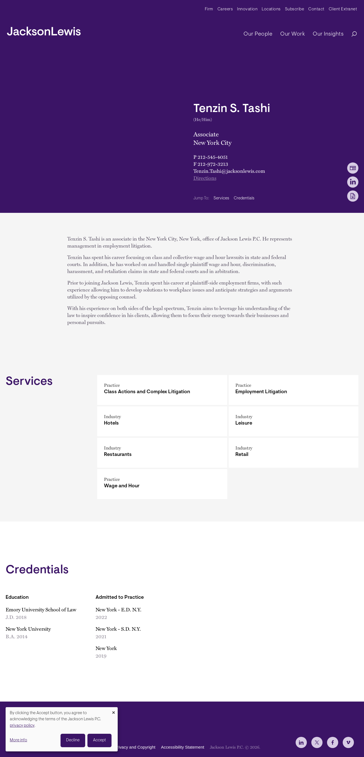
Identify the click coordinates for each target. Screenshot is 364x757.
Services (221, 198)
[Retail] (293, 453)
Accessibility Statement (182, 747)
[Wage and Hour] (162, 484)
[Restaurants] (162, 453)
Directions (204, 177)
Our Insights (328, 34)
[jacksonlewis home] (44, 30)
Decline (73, 740)
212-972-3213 (213, 163)
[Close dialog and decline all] (113, 710)
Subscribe (294, 9)
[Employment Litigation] (293, 390)
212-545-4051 (213, 156)
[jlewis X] (317, 742)
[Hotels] (162, 421)
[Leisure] (293, 421)
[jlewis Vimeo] (348, 742)
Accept (99, 740)
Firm (209, 9)
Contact (316, 9)
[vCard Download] (352, 168)
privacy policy (22, 726)
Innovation (247, 9)
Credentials (244, 198)
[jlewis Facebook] (332, 742)
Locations (271, 9)
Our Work (292, 34)
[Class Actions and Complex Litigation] (162, 390)
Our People (258, 34)
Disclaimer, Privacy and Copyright (123, 747)
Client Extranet (343, 9)
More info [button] (18, 740)
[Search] (351, 34)
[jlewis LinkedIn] (301, 742)
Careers (225, 9)
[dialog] (62, 729)
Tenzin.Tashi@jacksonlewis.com (229, 170)
